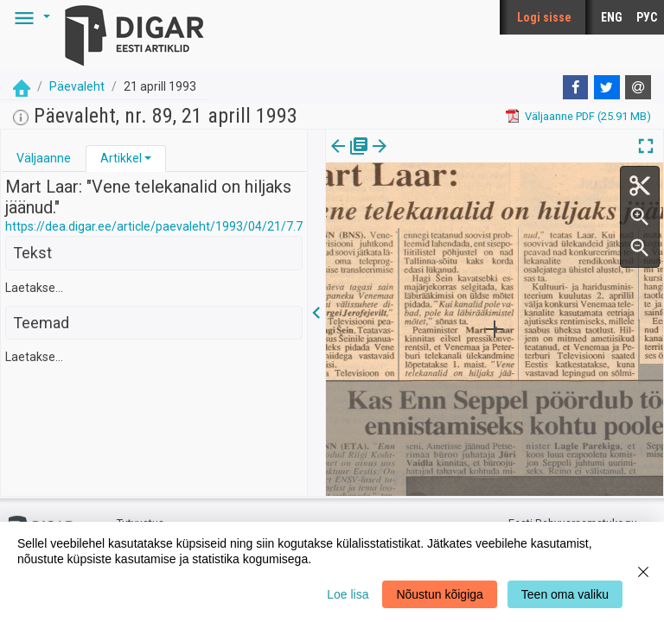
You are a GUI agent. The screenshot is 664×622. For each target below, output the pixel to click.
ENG (611, 17)
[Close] (643, 572)
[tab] (44, 158)
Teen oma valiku (565, 594)
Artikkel (121, 158)
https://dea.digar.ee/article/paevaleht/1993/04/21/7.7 (154, 226)
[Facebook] (576, 87)
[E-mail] (638, 87)
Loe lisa (347, 594)
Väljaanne (43, 158)
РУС (646, 17)
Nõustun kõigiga (439, 594)
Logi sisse (544, 17)
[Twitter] (607, 87)
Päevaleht (77, 86)
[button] (29, 17)
